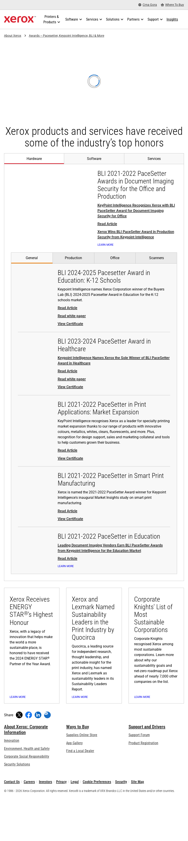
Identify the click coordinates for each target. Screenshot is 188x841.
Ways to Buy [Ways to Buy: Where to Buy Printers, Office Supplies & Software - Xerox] (77, 770)
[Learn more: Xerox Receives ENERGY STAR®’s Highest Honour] (31, 674)
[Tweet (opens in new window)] (19, 759)
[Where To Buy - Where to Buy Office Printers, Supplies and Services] (172, 4)
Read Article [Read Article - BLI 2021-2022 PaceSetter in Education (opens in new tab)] (67, 565)
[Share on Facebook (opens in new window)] (28, 759)
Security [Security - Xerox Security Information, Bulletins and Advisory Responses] (121, 825)
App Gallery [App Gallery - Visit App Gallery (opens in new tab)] (74, 787)
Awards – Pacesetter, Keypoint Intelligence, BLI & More (66, 35)
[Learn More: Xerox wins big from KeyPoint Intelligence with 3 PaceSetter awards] (112, 248)
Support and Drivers (147, 770)
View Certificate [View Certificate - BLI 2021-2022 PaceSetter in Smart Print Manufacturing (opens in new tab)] (70, 525)
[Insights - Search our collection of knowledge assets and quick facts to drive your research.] (172, 19)
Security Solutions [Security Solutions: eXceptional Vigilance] (17, 808)
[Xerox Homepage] (20, 19)
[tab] (34, 158)
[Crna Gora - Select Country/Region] (147, 4)
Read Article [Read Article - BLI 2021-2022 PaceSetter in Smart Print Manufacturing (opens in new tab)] (67, 517)
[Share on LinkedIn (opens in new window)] (38, 759)
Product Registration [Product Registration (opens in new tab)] (143, 787)
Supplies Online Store (81, 779)
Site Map (137, 825)
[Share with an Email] (47, 759)
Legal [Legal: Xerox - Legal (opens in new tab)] (75, 825)
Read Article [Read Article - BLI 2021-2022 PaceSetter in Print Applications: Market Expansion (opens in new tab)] (67, 457)
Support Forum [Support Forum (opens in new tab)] (139, 779)
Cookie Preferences (97, 825)
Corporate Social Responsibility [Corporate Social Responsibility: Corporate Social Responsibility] (26, 800)
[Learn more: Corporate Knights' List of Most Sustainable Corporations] (156, 674)
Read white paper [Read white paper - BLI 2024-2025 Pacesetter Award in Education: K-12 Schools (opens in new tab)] (72, 322)
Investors (45, 825)
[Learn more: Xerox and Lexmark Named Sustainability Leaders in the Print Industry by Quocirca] (93, 674)
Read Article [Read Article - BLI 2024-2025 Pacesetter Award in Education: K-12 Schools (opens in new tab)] (67, 314)
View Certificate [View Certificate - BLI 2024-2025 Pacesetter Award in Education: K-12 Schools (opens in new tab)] (70, 330)
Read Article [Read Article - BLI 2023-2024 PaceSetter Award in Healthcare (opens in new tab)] (67, 378)
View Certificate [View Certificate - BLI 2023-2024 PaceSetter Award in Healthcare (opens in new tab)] (70, 393)
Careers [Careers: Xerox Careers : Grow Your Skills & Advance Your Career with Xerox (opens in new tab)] (29, 825)
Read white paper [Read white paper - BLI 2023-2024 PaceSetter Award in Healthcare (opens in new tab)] (72, 385)
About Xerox (12, 35)
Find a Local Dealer (80, 795)
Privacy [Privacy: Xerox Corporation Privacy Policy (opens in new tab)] (61, 825)
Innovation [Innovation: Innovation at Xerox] (11, 784)
